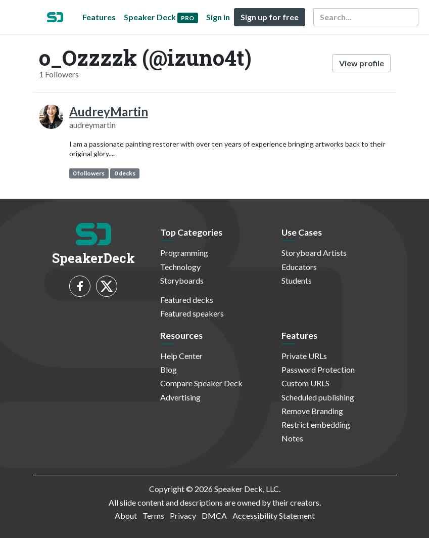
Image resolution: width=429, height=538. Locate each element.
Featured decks (186, 299)
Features (99, 17)
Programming (184, 252)
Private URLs (304, 356)
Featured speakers (192, 313)
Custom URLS (305, 383)
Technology (180, 267)
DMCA (214, 515)
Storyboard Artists (314, 252)
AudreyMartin (108, 111)
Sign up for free (270, 17)
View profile (361, 63)
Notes (292, 438)
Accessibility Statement (273, 515)
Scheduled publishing (317, 397)
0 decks (124, 173)
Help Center (181, 356)
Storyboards (182, 280)
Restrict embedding (315, 424)
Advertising (180, 397)
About (126, 515)
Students (296, 280)
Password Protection (318, 369)
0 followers (89, 173)
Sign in (218, 17)
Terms (153, 515)
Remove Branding (312, 411)
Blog (168, 369)
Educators (299, 267)
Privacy (183, 515)
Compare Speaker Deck (201, 383)
